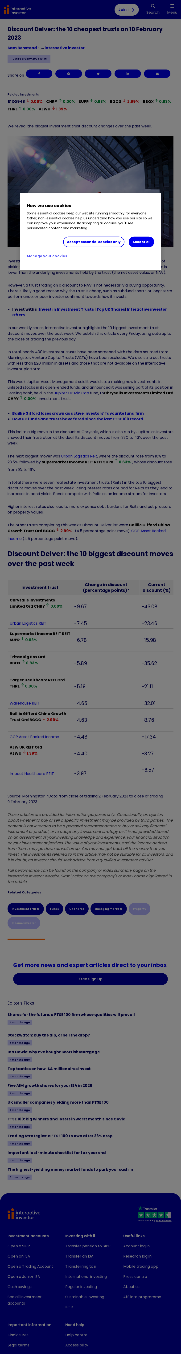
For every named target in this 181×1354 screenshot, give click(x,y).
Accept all (141, 241)
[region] (90, 231)
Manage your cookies (47, 256)
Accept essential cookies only (94, 241)
